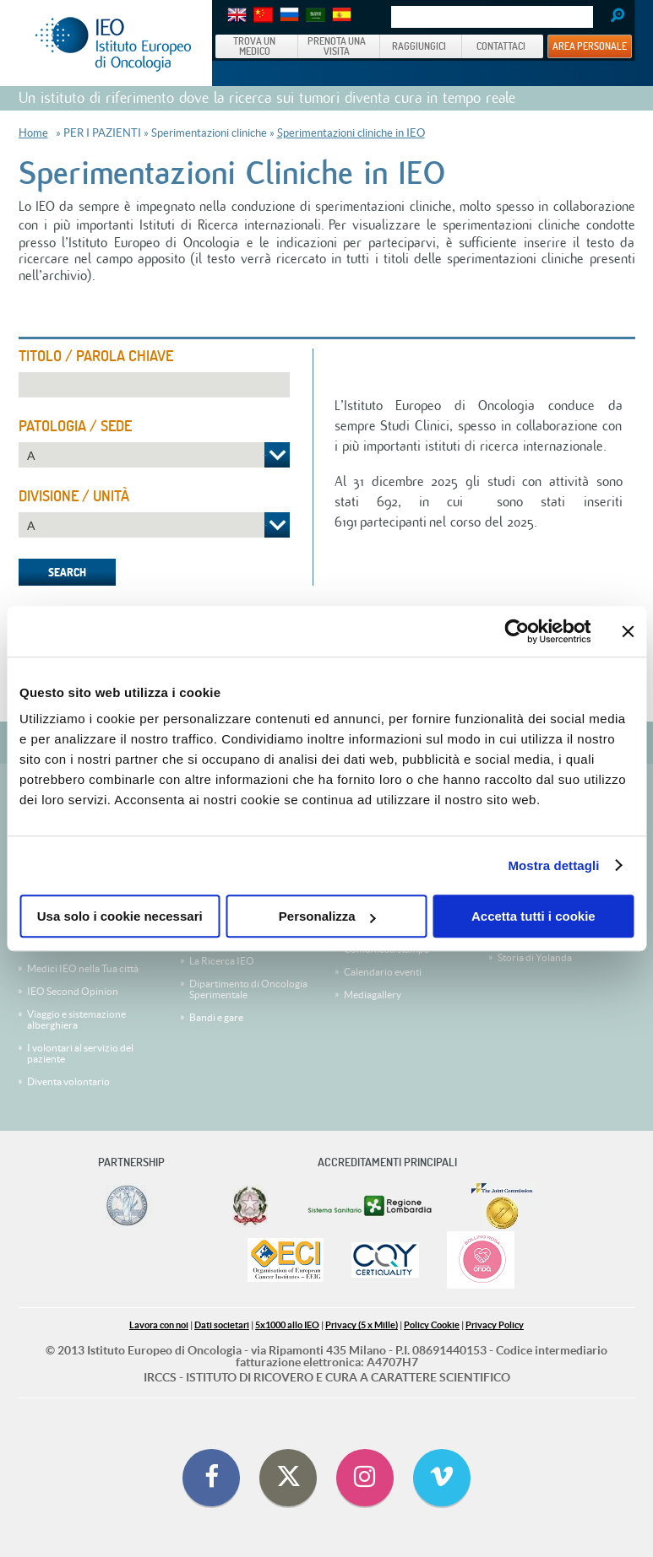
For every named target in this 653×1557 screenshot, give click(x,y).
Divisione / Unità (74, 496)
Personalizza (327, 916)
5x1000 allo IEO (287, 1325)
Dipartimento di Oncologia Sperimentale (248, 989)
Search (611, 17)
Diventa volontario (68, 1081)
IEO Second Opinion (72, 991)
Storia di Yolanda (535, 957)
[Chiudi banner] (628, 631)
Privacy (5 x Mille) (361, 1325)
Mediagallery (372, 994)
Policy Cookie (432, 1325)
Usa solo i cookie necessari (120, 916)
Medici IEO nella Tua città (83, 968)
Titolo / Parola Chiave (96, 356)
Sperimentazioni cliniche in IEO (351, 133)
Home (33, 133)
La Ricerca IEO (221, 960)
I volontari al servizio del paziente (80, 1053)
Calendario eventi (383, 971)
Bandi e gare (216, 1017)
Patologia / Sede (75, 426)
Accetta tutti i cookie (533, 916)
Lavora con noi (158, 1325)
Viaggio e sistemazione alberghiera (76, 1019)
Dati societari (221, 1325)
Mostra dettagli (553, 865)
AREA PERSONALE (589, 45)
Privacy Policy (494, 1325)
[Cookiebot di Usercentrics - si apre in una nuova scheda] (516, 631)
